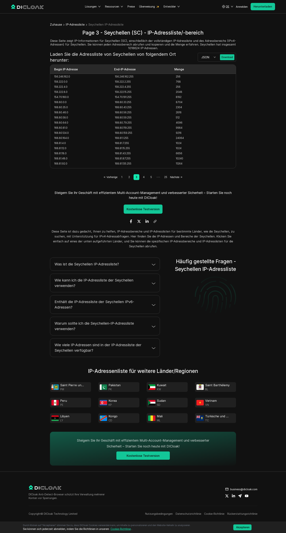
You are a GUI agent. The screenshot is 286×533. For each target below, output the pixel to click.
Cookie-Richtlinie (214, 513)
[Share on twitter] (227, 496)
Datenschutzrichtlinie (188, 513)
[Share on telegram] (240, 496)
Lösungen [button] (93, 6)
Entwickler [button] (172, 6)
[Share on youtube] (246, 496)
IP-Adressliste (75, 24)
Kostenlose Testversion (143, 209)
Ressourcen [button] (114, 6)
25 (165, 177)
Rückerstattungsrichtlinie (242, 513)
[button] (227, 6)
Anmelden (242, 6)
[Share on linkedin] (233, 496)
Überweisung (147, 6)
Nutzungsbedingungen (159, 513)
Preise (131, 6)
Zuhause (56, 24)
